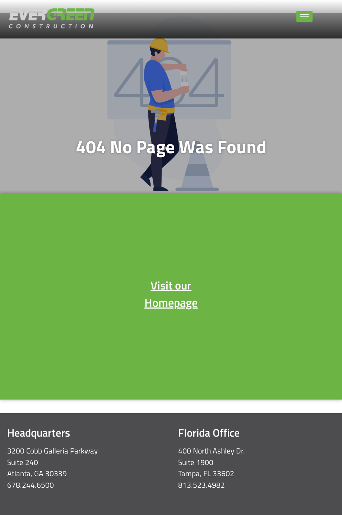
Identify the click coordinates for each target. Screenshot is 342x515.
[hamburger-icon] (304, 16)
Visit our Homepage (171, 294)
